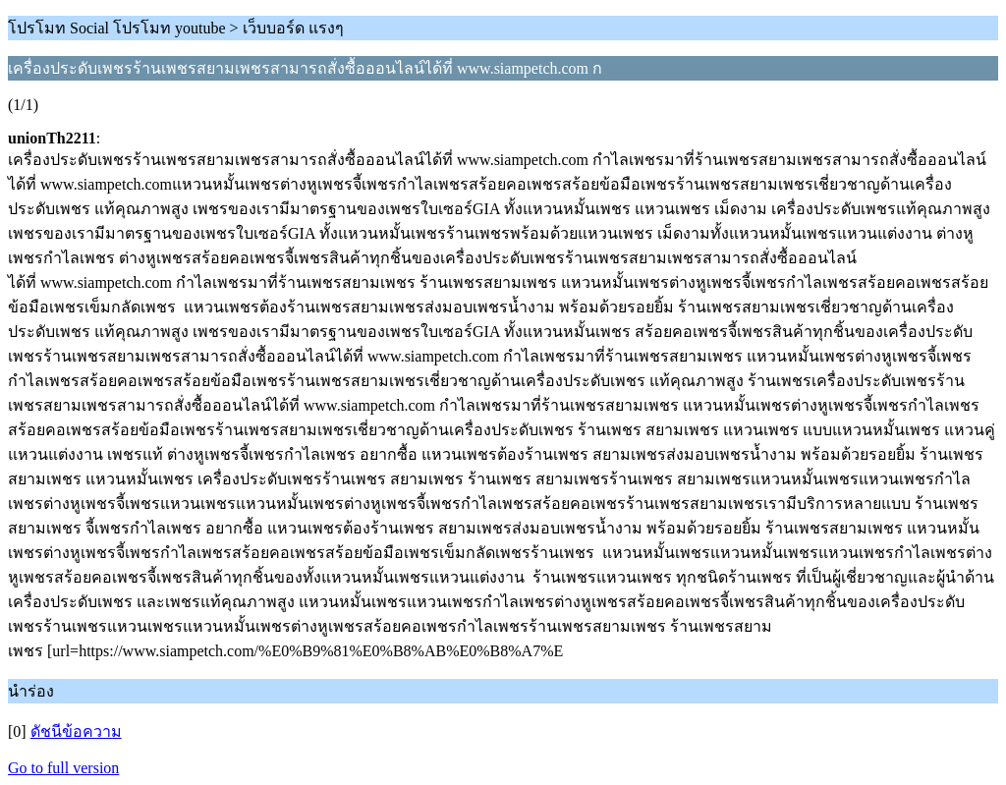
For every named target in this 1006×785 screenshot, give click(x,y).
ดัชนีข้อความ (76, 731)
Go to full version (63, 767)
